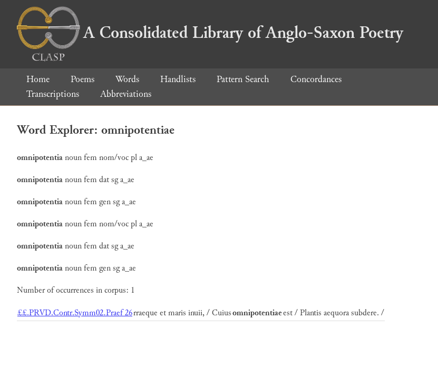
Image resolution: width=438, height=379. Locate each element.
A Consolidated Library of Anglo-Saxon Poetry (210, 33)
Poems (82, 79)
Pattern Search (243, 79)
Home (38, 79)
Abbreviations (125, 94)
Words (127, 79)
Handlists (178, 79)
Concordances (316, 79)
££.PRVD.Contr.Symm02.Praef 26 (74, 313)
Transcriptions (52, 94)
